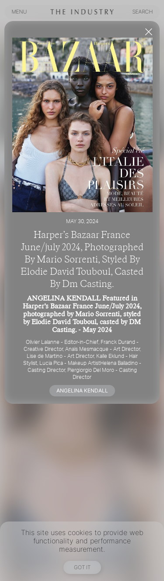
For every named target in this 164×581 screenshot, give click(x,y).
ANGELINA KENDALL (82, 390)
